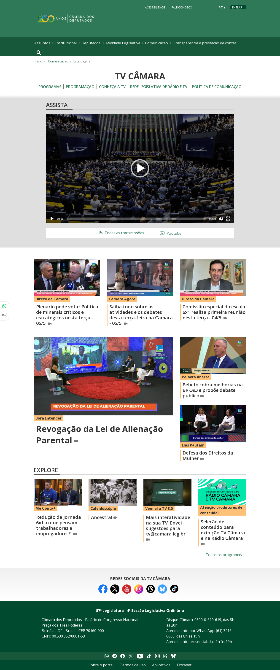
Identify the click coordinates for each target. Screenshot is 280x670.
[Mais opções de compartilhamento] (4, 315)
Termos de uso (133, 664)
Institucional (66, 43)
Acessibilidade (155, 7)
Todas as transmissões (121, 232)
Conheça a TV (112, 86)
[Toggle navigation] (39, 52)
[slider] (136, 219)
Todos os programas (226, 554)
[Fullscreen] (228, 218)
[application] (140, 168)
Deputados (90, 43)
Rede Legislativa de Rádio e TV (158, 86)
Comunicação (156, 43)
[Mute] (220, 218)
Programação (80, 86)
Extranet (184, 664)
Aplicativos (161, 664)
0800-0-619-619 (207, 619)
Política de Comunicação (217, 86)
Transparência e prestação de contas (205, 43)
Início (38, 61)
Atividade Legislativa (122, 43)
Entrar (237, 7)
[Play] (52, 218)
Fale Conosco (182, 7)
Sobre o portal (101, 664)
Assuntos (42, 43)
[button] (140, 168)
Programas (49, 86)
